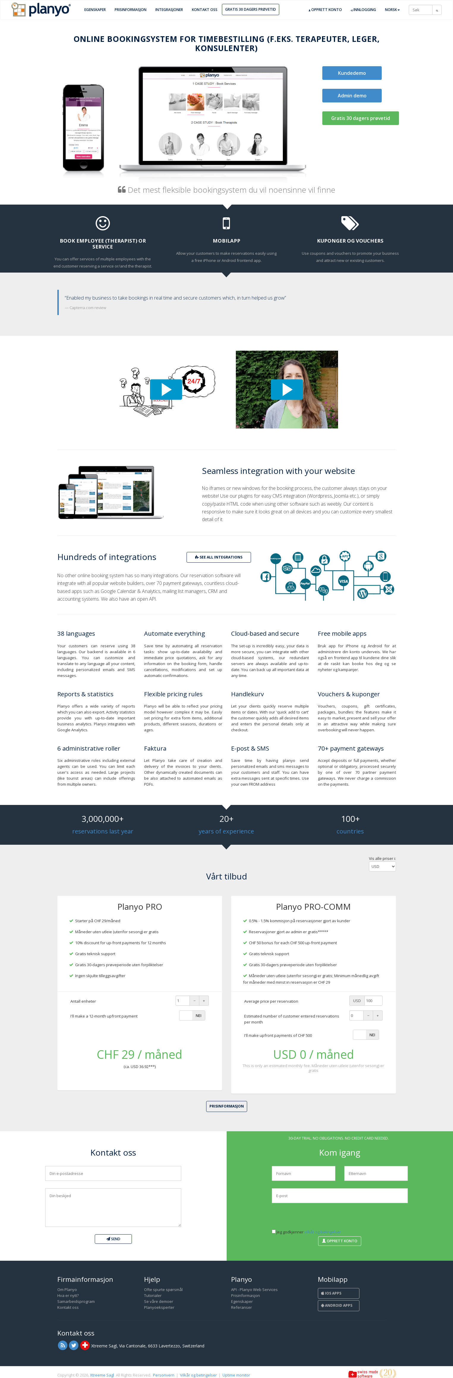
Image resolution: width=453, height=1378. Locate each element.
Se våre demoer (158, 1301)
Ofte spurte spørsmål (163, 1289)
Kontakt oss (204, 9)
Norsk (392, 9)
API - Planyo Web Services (254, 1289)
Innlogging (363, 9)
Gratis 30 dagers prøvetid (250, 9)
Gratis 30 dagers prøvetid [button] (360, 118)
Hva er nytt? (68, 1295)
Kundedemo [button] (352, 73)
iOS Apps (331, 1293)
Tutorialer (153, 1295)
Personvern (163, 1375)
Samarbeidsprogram (76, 1301)
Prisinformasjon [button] (226, 1106)
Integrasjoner (169, 9)
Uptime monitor (236, 1375)
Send (113, 1238)
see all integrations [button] (218, 557)
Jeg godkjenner (306, 1232)
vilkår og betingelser (322, 1232)
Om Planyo (67, 1289)
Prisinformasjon (130, 9)
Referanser (241, 1307)
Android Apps (336, 1305)
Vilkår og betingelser (198, 1375)
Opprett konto (325, 9)
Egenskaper (95, 9)
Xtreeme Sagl (102, 1375)
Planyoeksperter (159, 1307)
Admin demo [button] (352, 95)
